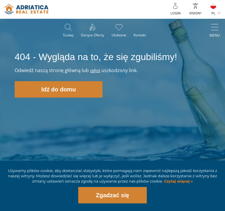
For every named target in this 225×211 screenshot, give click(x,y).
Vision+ (195, 13)
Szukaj (66, 35)
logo (26, 9)
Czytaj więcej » (178, 181)
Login (175, 13)
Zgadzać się (112, 195)
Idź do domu (58, 89)
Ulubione (119, 35)
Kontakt (142, 35)
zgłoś (95, 70)
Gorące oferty (91, 35)
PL (213, 13)
